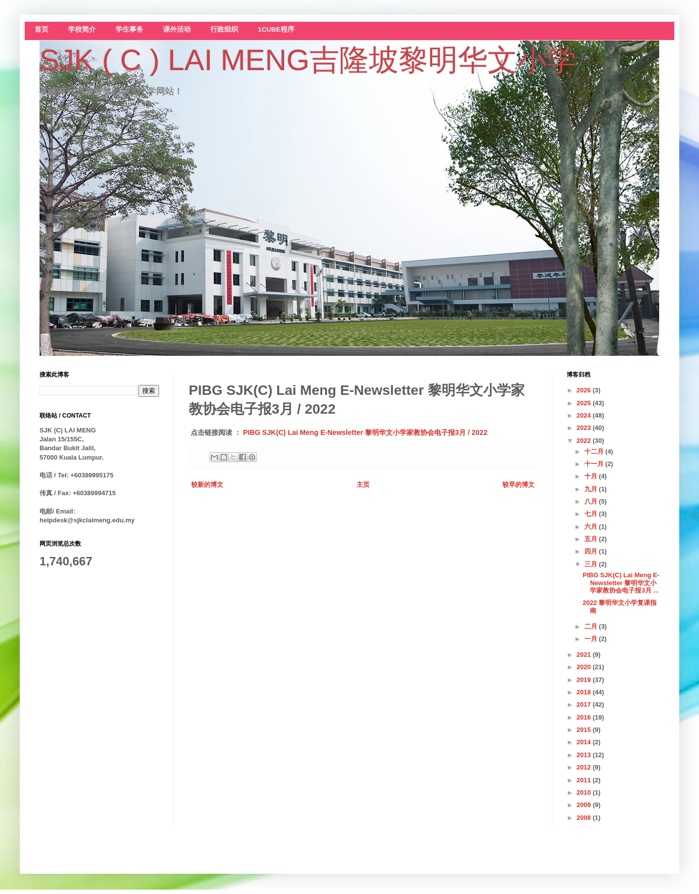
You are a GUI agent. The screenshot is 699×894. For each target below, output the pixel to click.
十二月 (595, 451)
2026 (584, 390)
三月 (591, 564)
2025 (584, 403)
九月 (591, 489)
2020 (584, 667)
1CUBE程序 (276, 29)
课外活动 (177, 29)
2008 (584, 817)
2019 (584, 679)
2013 (584, 755)
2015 (584, 729)
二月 (591, 626)
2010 (584, 792)
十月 (591, 476)
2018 (584, 692)
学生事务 (129, 29)
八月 (591, 501)
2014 (584, 742)
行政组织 (224, 29)
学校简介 (82, 29)
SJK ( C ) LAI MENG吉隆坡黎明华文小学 (308, 60)
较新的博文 (207, 484)
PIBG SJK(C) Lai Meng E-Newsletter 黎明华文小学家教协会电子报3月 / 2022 (365, 432)
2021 (584, 654)
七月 (591, 513)
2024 (584, 415)
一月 (591, 638)
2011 (584, 780)
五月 (591, 539)
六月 (591, 526)
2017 (584, 704)
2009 (584, 805)
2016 (584, 717)
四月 (591, 551)
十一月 (595, 464)
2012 (584, 767)
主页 (363, 484)
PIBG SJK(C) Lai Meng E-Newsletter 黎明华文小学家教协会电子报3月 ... (620, 582)
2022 (584, 440)
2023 (584, 427)
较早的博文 (518, 484)
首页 (41, 29)
